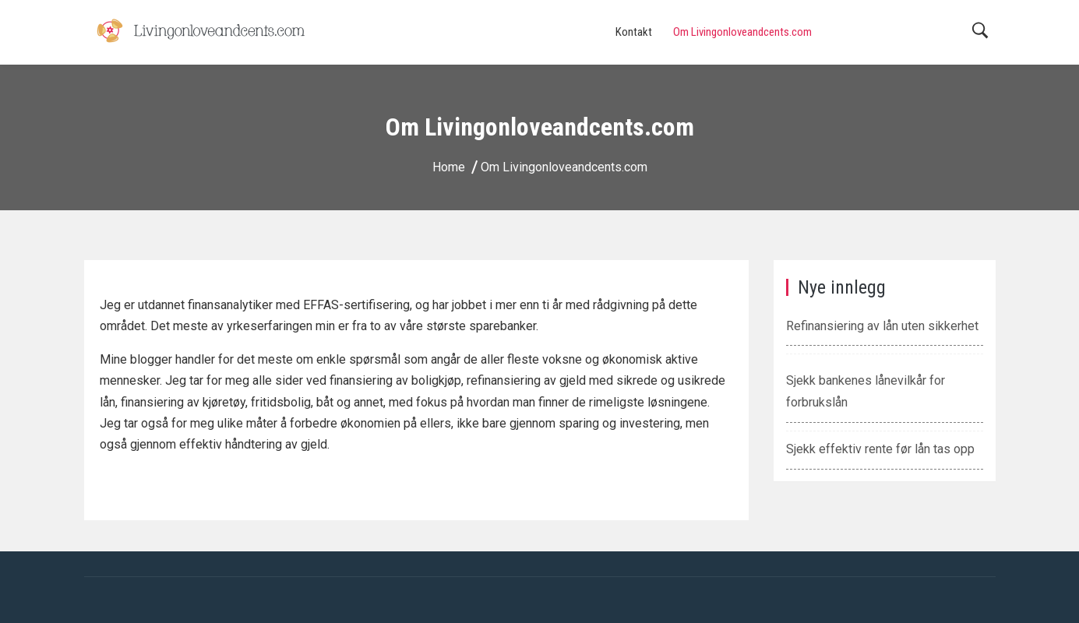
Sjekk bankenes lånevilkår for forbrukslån (865, 391)
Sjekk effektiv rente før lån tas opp (880, 449)
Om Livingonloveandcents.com (742, 32)
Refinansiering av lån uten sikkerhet (882, 326)
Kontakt (633, 32)
